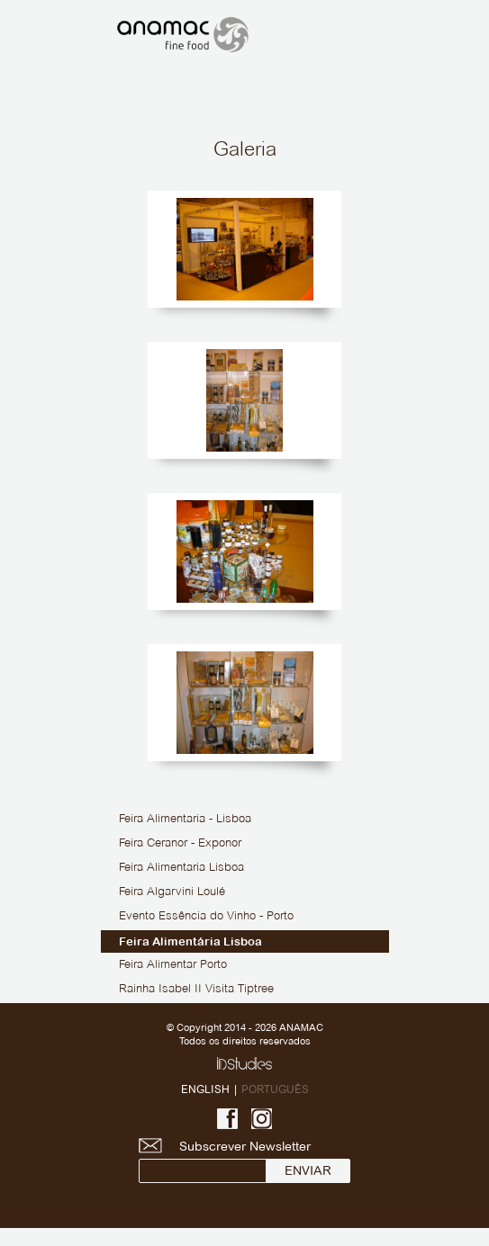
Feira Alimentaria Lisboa (181, 868)
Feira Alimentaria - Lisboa (185, 819)
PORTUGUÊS (275, 1089)
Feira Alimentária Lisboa (190, 941)
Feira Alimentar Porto (173, 965)
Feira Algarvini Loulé (172, 892)
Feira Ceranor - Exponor (180, 843)
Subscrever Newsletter (243, 1161)
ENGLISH (205, 1089)
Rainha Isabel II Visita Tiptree (196, 989)
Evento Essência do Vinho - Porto (206, 916)
